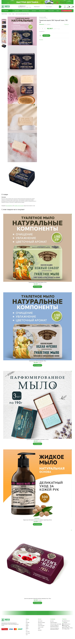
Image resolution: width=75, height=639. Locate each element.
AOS (26, 620)
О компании (52, 619)
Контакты (64, 619)
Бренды (27, 619)
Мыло (58, 10)
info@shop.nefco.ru (66, 624)
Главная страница (4, 13)
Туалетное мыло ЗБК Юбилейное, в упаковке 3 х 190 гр (37, 439)
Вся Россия (37, 6)
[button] (6, 10)
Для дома (39, 630)
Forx (26, 630)
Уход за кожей (51, 10)
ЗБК (45, 17)
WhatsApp (64, 622)
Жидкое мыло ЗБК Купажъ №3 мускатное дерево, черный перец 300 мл (37, 519)
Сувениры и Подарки (66, 10)
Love (27, 634)
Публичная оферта (53, 622)
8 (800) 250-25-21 (66, 621)
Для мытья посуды (25, 10)
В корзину (37, 286)
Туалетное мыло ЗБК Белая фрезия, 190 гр (37, 360)
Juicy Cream (28, 633)
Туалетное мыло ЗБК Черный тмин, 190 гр (22, 13)
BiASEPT (27, 625)
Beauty (27, 624)
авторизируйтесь (9, 205)
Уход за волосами (42, 10)
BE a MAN (27, 622)
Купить (46, 35)
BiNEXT (27, 628)
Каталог (10, 13)
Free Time (27, 631)
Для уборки (34, 10)
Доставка (52, 620)
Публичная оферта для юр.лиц (55, 624)
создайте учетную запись (18, 205)
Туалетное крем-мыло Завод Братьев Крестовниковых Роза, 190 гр (37, 598)
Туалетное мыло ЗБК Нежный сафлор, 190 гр (37, 282)
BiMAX (27, 627)
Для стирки (17, 10)
